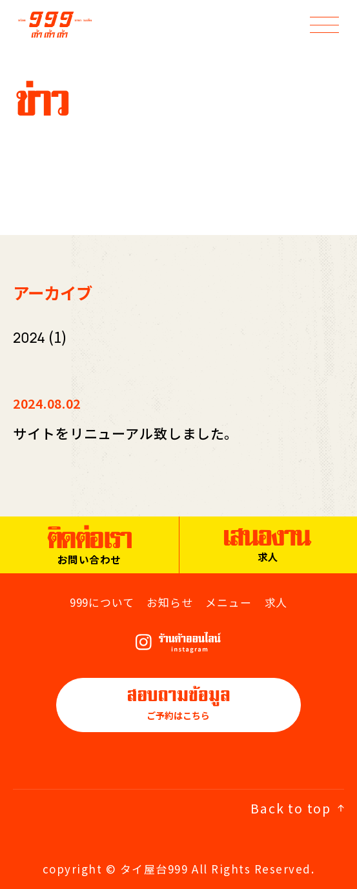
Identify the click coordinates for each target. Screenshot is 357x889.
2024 (29, 338)
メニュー (228, 602)
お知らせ (169, 602)
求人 (276, 602)
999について (102, 602)
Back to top (297, 808)
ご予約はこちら (178, 704)
